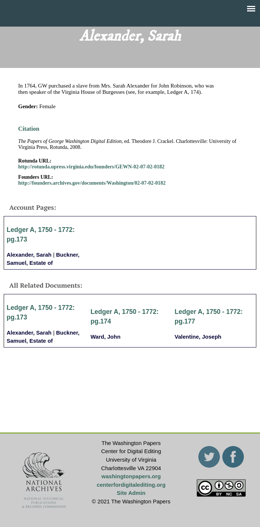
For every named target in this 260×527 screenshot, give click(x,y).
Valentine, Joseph (198, 336)
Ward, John (106, 336)
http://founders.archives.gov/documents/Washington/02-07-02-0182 (92, 183)
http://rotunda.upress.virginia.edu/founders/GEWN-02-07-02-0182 (91, 167)
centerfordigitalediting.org (131, 485)
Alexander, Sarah (29, 254)
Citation (28, 128)
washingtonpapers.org (131, 476)
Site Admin (131, 493)
